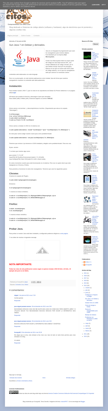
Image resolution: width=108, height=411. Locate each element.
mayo (87, 323)
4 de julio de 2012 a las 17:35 (27, 295)
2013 (85, 283)
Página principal (12, 35)
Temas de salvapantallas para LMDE (91, 310)
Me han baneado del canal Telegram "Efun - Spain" (94, 179)
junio (86, 292)
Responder (17, 300)
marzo (87, 328)
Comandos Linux (19, 284)
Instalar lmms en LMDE (91, 302)
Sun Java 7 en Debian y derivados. (92, 299)
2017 (85, 278)
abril (86, 326)
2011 (85, 334)
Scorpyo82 (17, 332)
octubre (87, 287)
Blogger (83, 401)
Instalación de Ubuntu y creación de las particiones (95, 113)
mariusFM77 (64, 401)
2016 (85, 280)
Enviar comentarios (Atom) (24, 381)
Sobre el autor (25, 35)
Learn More (96, 5)
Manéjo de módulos (90, 315)
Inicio (44, 378)
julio (86, 290)
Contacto (37, 35)
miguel (16, 295)
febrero (87, 331)
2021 (85, 273)
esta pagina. (65, 233)
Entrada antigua (70, 378)
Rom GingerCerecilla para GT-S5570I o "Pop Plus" (95, 56)
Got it (104, 5)
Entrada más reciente (16, 378)
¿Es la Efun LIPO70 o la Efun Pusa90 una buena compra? (95, 220)
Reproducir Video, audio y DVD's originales (95, 199)
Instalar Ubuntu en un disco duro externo (95, 76)
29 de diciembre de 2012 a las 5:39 (41, 306)
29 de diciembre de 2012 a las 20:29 (31, 332)
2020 (85, 275)
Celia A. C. (89, 262)
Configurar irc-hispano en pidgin (91, 295)
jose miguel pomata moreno (22, 306)
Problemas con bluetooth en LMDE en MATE (91, 319)
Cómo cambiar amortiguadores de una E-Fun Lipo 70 (95, 157)
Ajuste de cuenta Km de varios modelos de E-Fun (95, 240)
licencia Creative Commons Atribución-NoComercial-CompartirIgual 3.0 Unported (71, 393)
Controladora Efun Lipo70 (95, 94)
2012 (85, 285)
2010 (85, 336)
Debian (26, 284)
